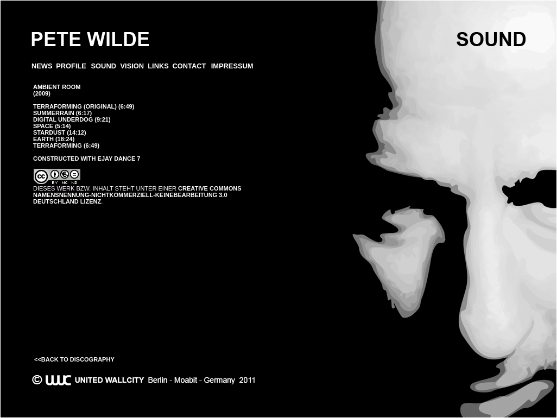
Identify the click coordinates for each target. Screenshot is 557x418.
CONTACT (189, 66)
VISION (132, 66)
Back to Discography (78, 359)
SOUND (103, 66)
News (42, 66)
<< (37, 359)
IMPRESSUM (232, 66)
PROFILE (71, 66)
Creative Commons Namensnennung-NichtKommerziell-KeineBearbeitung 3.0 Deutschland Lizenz (137, 195)
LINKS (158, 66)
